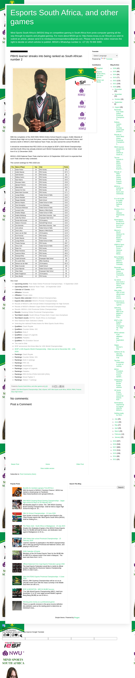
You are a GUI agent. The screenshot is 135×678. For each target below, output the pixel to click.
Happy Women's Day (118, 347)
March (117, 431)
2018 (115, 444)
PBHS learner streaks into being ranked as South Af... (119, 151)
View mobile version (47, 468)
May (116, 425)
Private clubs (27, 295)
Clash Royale (28, 326)
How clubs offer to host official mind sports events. (119, 294)
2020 (32, 289)
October (118, 99)
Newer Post (15, 464)
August (117, 107)
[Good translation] (6, 635)
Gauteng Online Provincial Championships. (37, 312)
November (118, 94)
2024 (115, 74)
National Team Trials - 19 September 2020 (45, 287)
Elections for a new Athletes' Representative (119, 213)
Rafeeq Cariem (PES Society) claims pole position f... (119, 126)
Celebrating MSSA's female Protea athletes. (118, 383)
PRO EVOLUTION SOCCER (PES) (36, 374)
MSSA (69, 389)
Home (48, 464)
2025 (115, 71)
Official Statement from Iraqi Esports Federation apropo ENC (44, 564)
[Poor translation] (15, 635)
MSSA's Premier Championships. (45, 301)
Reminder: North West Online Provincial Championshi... (119, 272)
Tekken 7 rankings (29, 380)
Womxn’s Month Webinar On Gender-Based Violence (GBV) (119, 235)
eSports (44, 389)
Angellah (100, 68)
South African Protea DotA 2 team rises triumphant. (48, 315)
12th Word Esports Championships (27, 389)
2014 (115, 456)
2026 (115, 68)
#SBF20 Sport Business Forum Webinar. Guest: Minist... (119, 249)
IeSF (49, 389)
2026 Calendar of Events (31, 551)
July (116, 419)
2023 (115, 77)
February (118, 434)
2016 (115, 450)
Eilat (40, 389)
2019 (115, 441)
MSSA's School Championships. (44, 298)
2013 (115, 459)
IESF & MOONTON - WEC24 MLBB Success (38, 589)
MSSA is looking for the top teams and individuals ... (118, 191)
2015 (115, 453)
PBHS (73, 389)
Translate (107, 59)
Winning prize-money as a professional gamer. (39, 602)
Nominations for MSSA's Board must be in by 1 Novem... (119, 223)
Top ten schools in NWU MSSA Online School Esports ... (118, 163)
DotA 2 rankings (29, 360)
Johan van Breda (100, 81)
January (118, 437)
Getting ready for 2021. (119, 414)
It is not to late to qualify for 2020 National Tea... (119, 202)
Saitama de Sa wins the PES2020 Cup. (119, 354)
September (118, 102)
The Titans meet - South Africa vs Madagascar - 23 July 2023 (44, 526)
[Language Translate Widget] (105, 56)
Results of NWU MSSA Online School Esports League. (118, 177)
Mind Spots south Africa (58, 389)
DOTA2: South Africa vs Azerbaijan (42, 318)
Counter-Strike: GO (30, 329)
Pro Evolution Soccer (31, 341)
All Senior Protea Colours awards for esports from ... (118, 395)
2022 (115, 81)
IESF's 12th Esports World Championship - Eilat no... (119, 325)
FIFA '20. (26, 363)
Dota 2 (25, 332)
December (118, 89)
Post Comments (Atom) (28, 474)
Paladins (26, 338)
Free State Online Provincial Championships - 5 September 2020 (53, 284)
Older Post (80, 464)
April (116, 428)
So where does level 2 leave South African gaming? (119, 283)
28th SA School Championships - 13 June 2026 (39, 513)
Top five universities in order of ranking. (119, 363)
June (116, 422)
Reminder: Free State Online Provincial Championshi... (119, 114)
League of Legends (30, 335)
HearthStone (27, 366)
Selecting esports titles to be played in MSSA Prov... (118, 312)
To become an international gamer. (119, 303)
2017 (115, 447)
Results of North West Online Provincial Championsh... (119, 139)
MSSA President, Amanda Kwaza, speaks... (118, 373)
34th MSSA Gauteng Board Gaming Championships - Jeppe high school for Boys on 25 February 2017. (44, 501)
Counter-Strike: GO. (30, 357)
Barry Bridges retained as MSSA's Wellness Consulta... (119, 260)
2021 (115, 84)
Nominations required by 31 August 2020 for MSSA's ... (119, 406)
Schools (26, 292)
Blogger (76, 617)
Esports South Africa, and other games (101, 74)
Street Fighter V (29, 377)
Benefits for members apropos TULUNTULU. (38, 488)
